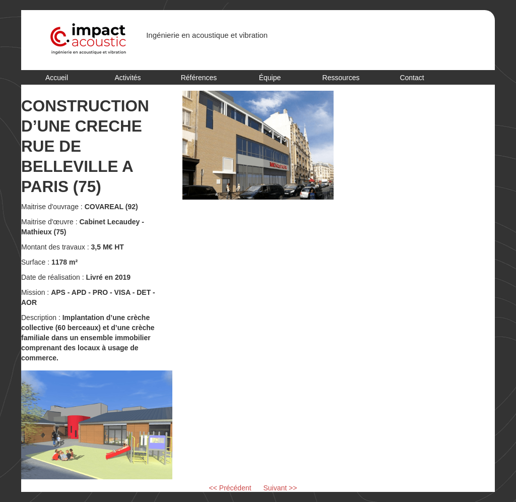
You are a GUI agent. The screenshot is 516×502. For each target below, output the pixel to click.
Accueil (56, 78)
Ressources (341, 78)
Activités (127, 78)
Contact (412, 78)
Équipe (270, 78)
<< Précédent (230, 488)
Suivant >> (280, 488)
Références (199, 78)
